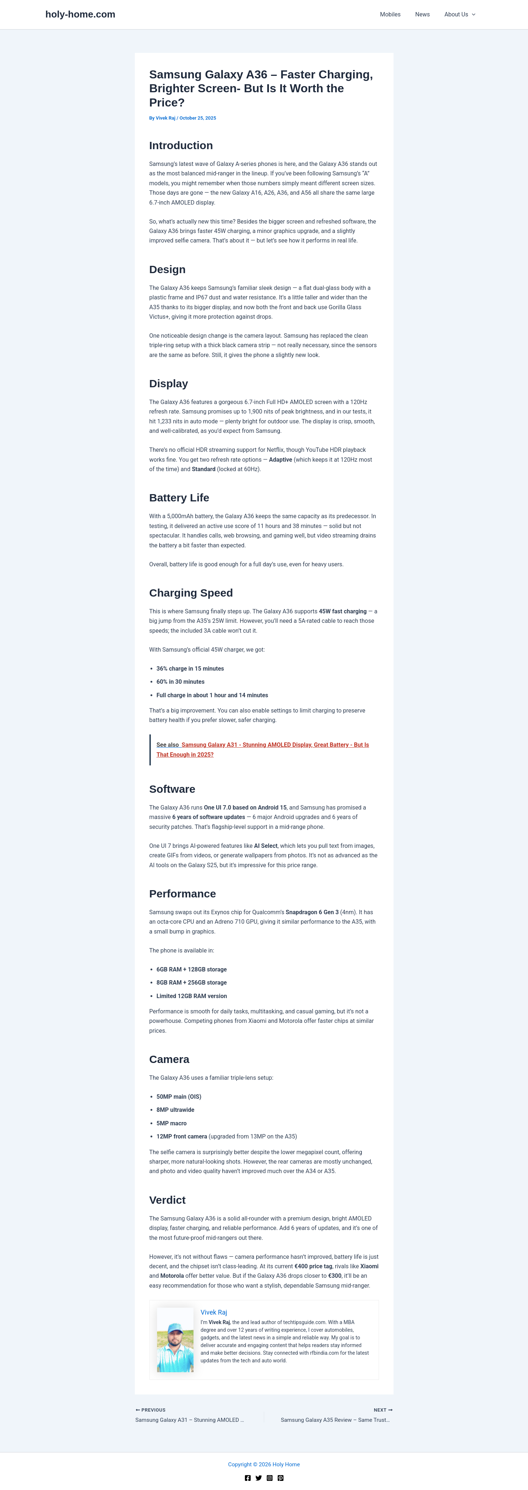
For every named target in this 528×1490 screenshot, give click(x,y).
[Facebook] (248, 1478)
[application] (473, 14)
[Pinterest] (280, 1478)
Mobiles (397, 14)
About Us (461, 14)
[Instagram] (269, 1478)
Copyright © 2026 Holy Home (264, 1464)
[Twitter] (258, 1478)
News (427, 14)
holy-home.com (81, 14)
